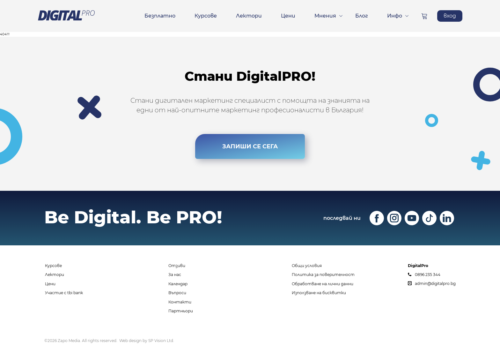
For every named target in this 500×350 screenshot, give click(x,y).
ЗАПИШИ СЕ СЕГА (250, 146)
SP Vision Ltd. (161, 340)
